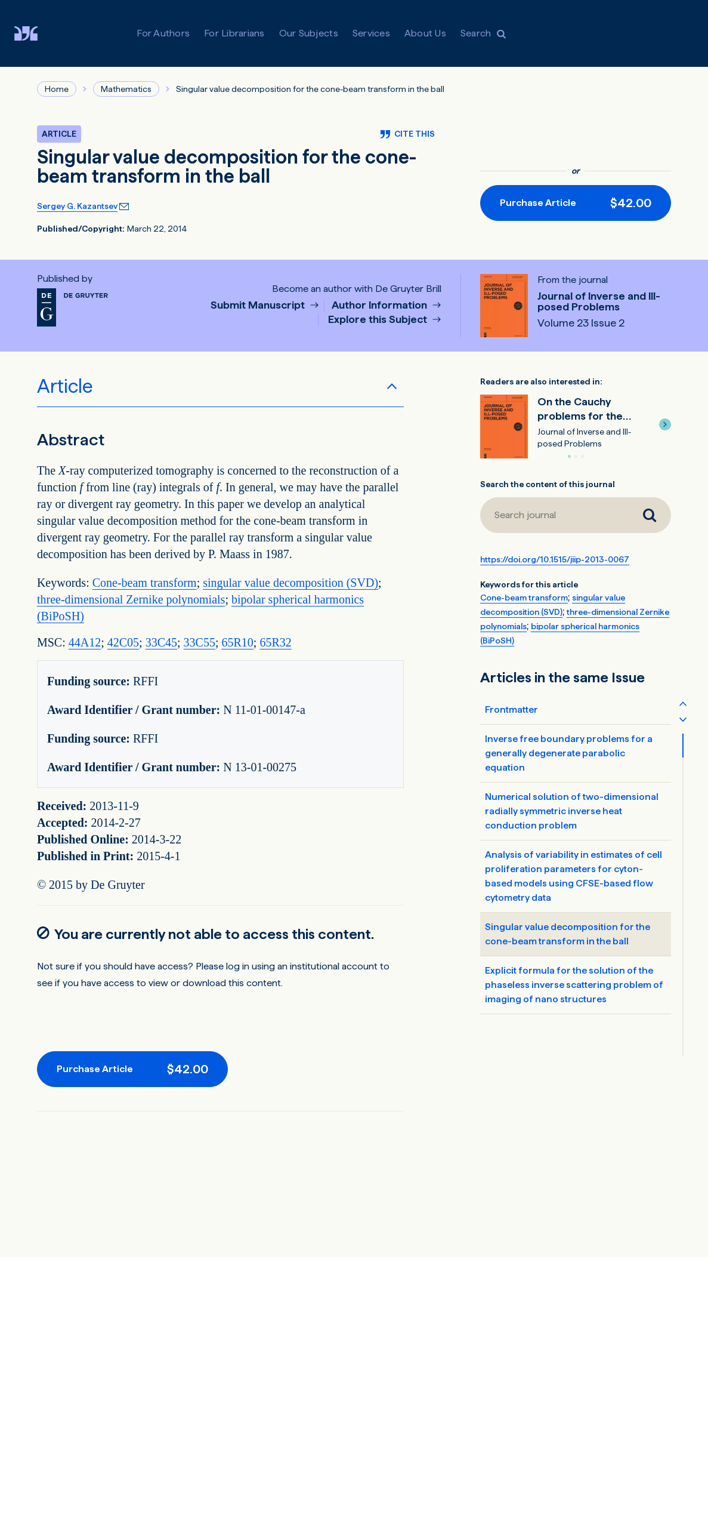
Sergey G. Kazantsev (77, 206)
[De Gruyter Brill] (35, 33)
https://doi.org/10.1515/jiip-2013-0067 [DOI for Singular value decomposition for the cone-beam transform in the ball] (554, 559)
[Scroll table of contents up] (683, 703)
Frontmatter (511, 709)
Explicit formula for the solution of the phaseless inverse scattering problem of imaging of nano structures (574, 985)
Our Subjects (308, 33)
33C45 (161, 642)
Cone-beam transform (144, 582)
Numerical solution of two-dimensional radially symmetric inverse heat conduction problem (571, 811)
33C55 (199, 642)
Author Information (380, 305)
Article (65, 386)
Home (57, 89)
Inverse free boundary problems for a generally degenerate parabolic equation (569, 753)
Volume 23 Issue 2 (580, 323)
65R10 (237, 642)
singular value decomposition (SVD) (290, 582)
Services (371, 33)
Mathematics (126, 89)
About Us (425, 33)
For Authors (163, 33)
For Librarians (234, 33)
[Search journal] (649, 515)
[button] (665, 424)
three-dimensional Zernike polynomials (131, 599)
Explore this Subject (378, 319)
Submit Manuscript (259, 305)
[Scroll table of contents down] (683, 718)
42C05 (123, 642)
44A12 (85, 642)
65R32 (275, 642)
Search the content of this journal (547, 484)
